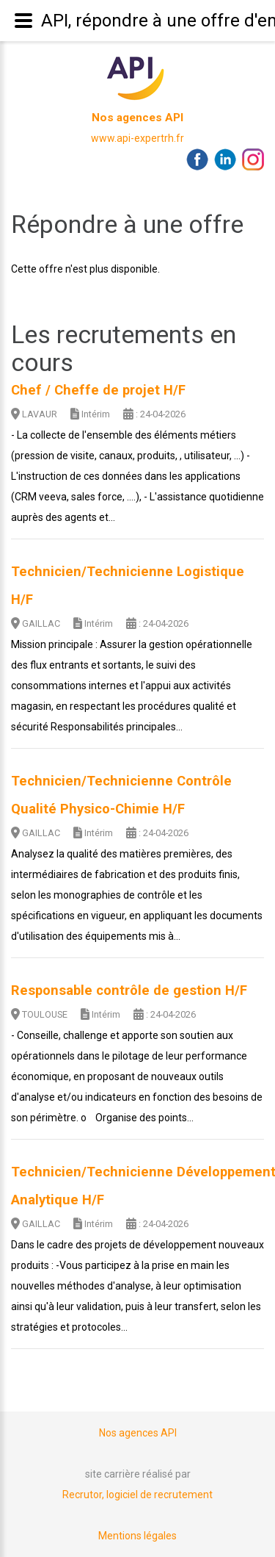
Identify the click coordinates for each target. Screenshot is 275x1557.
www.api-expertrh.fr (137, 138)
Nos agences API (137, 117)
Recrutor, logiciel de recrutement (137, 1494)
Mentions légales (137, 1536)
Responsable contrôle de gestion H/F (129, 990)
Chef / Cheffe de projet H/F (98, 390)
